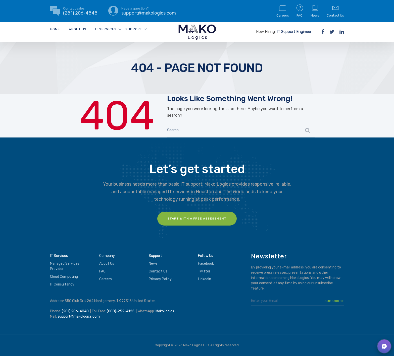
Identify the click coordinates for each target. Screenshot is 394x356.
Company (107, 256)
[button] (384, 346)
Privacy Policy (160, 279)
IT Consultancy (62, 284)
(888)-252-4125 (120, 311)
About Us (77, 29)
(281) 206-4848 (75, 311)
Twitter (204, 271)
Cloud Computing (64, 276)
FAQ (300, 10)
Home (55, 29)
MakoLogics (165, 311)
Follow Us (205, 256)
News (315, 10)
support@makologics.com (79, 316)
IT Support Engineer (294, 31)
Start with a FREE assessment (197, 218)
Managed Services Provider (64, 266)
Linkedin (204, 279)
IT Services (106, 29)
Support (133, 29)
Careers (282, 10)
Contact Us (335, 10)
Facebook (206, 263)
